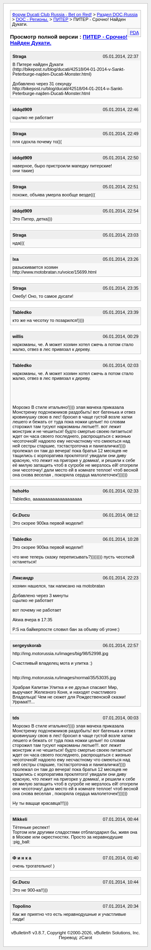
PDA (134, 32)
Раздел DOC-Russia (117, 14)
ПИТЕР (61, 19)
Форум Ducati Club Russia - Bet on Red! (52, 14)
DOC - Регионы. (32, 19)
